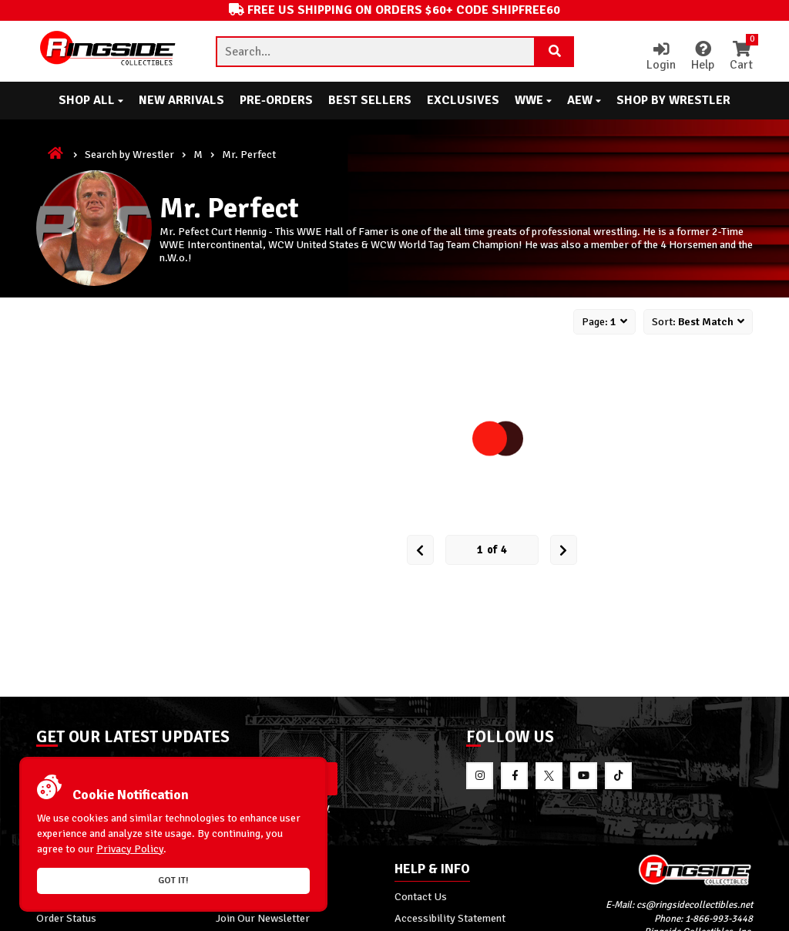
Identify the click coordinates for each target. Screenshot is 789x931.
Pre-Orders (276, 100)
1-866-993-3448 (719, 919)
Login (661, 57)
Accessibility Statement (449, 918)
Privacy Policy (129, 848)
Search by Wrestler (129, 154)
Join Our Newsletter (263, 918)
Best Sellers (369, 100)
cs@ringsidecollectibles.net (694, 905)
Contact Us (420, 896)
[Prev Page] (420, 550)
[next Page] (563, 550)
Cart (741, 57)
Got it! (173, 880)
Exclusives (463, 100)
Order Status (66, 918)
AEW (584, 100)
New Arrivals (181, 100)
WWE (533, 100)
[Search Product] (555, 51)
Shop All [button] (91, 100)
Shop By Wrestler (673, 100)
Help (702, 57)
